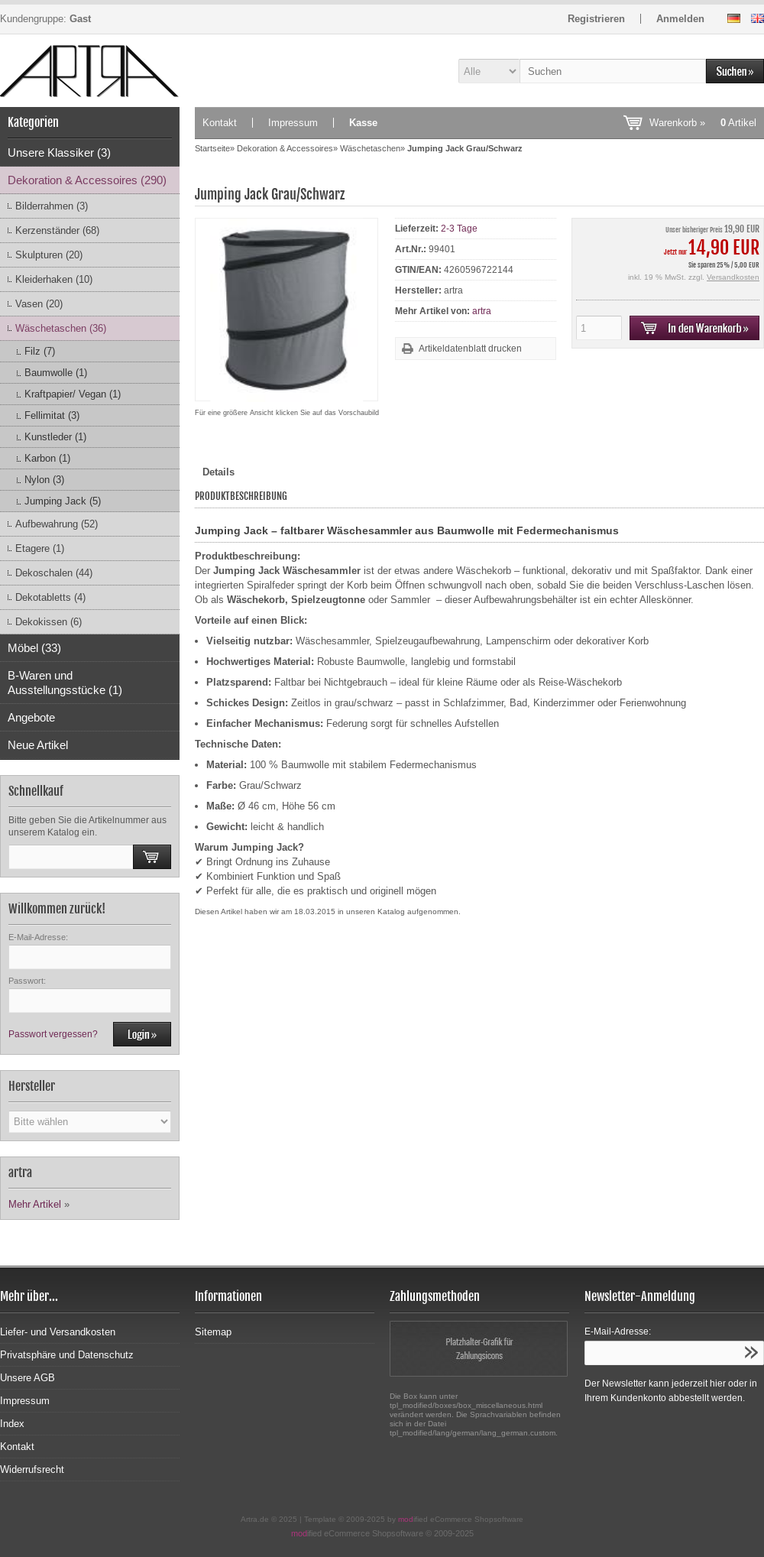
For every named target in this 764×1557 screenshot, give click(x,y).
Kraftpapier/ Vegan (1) (72, 394)
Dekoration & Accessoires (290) (87, 180)
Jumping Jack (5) (62, 501)
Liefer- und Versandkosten (57, 1332)
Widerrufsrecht (32, 1469)
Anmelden (680, 18)
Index (12, 1423)
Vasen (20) (39, 304)
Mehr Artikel (34, 1204)
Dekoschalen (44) (53, 573)
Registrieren (596, 18)
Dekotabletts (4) (50, 597)
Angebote (31, 717)
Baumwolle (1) (55, 372)
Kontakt (219, 122)
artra (481, 311)
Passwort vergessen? (53, 1034)
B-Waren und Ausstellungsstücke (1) (65, 682)
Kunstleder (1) (55, 437)
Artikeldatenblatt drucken (470, 348)
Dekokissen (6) (48, 622)
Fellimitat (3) (51, 415)
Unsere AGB (27, 1377)
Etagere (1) (39, 548)
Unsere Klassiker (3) (59, 152)
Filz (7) (39, 351)
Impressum (293, 122)
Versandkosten (733, 277)
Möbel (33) (34, 647)
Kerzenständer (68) (57, 230)
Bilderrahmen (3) (51, 206)
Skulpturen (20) (49, 255)
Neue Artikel (38, 744)
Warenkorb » (702, 122)
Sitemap (213, 1332)
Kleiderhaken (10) (53, 279)
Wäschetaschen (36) (60, 328)
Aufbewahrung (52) (56, 524)
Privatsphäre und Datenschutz (67, 1355)
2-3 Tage (459, 228)
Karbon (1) (47, 458)
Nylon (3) (44, 479)
